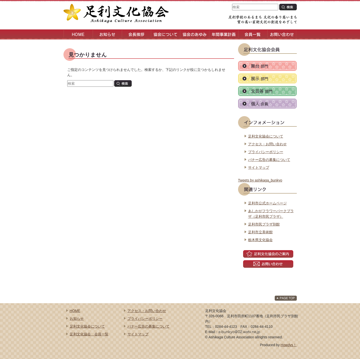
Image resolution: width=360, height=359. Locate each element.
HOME (75, 311)
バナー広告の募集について (269, 160)
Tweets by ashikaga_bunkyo (260, 180)
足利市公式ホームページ (267, 203)
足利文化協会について (265, 136)
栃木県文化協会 (260, 240)
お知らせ (77, 319)
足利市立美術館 (260, 232)
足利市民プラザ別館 (264, 224)
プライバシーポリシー (265, 152)
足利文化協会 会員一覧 (89, 334)
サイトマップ (258, 167)
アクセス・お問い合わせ (267, 144)
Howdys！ (289, 345)
